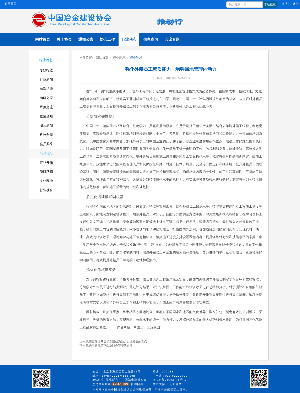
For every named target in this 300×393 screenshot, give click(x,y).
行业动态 (128, 39)
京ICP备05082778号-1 (169, 379)
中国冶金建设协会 (134, 379)
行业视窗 (46, 190)
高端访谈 (46, 88)
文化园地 (46, 180)
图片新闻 (46, 125)
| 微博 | (284, 3)
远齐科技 (175, 384)
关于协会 (64, 39)
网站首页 (42, 39)
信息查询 (150, 39)
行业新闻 (46, 79)
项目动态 (46, 171)
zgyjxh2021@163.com (119, 375)
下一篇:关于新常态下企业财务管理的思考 (106, 345)
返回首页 (10, 3)
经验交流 (46, 107)
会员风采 (46, 144)
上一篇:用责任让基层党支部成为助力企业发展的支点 (113, 341)
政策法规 (46, 116)
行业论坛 (46, 153)
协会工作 (107, 39)
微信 (295, 3)
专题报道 (46, 70)
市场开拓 (46, 162)
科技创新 (46, 134)
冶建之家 (46, 98)
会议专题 (172, 39)
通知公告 (85, 39)
